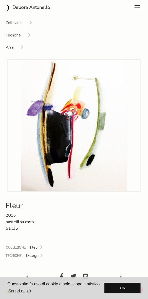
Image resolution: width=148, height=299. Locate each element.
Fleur (36, 247)
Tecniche (13, 256)
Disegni (34, 255)
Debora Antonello (27, 7)
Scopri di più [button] (19, 291)
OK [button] (122, 288)
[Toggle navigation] (137, 7)
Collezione (16, 247)
